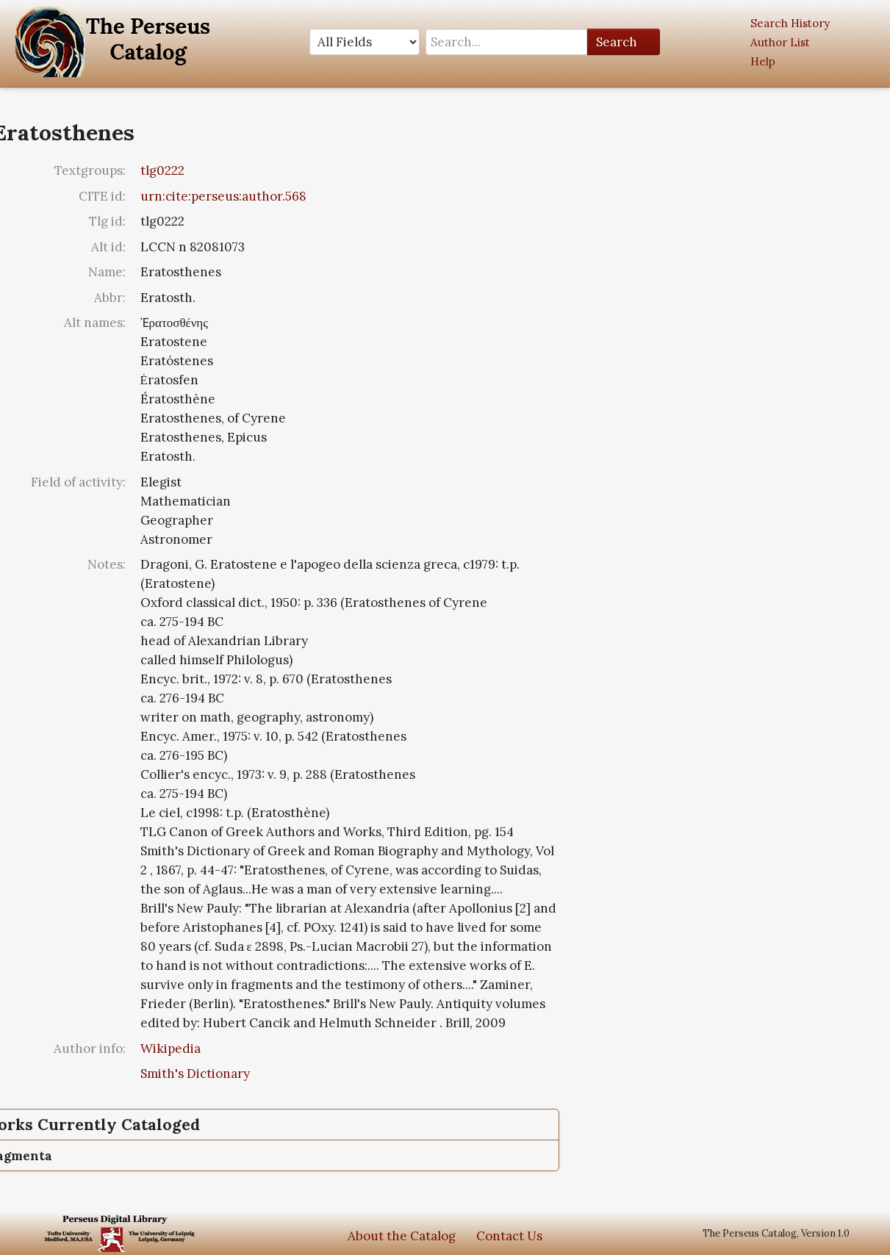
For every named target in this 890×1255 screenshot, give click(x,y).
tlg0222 (162, 170)
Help (762, 61)
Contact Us (509, 1236)
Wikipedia (170, 1048)
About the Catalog (402, 1236)
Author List (780, 42)
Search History (790, 23)
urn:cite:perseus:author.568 (223, 196)
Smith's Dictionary (195, 1073)
